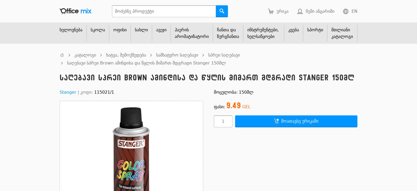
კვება (293, 29)
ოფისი (120, 29)
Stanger (68, 92)
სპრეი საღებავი (224, 55)
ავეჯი (161, 29)
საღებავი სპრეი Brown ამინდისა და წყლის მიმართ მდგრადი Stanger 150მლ (146, 63)
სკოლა (98, 29)
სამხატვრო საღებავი (177, 55)
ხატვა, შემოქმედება (126, 55)
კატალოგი (85, 55)
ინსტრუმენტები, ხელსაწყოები (263, 33)
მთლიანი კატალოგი (342, 33)
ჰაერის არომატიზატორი (192, 33)
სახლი (141, 29)
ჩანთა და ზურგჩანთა (228, 33)
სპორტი (315, 29)
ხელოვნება (71, 29)
